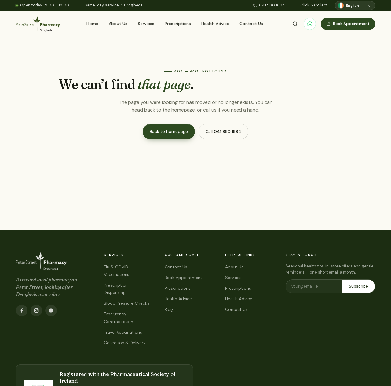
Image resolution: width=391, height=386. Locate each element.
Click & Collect (313, 5)
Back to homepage (169, 131)
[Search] (295, 24)
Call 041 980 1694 (224, 131)
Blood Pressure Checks (126, 303)
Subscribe (358, 286)
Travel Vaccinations (123, 332)
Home (92, 23)
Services (146, 23)
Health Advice (215, 23)
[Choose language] (355, 5)
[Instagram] (36, 310)
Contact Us (251, 23)
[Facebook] (21, 310)
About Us (118, 23)
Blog (169, 309)
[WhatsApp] (310, 24)
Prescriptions (178, 23)
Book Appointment (184, 277)
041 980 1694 (269, 5)
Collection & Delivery (124, 342)
